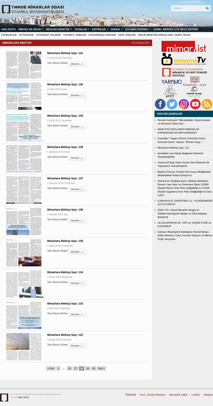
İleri (102, 368)
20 (93, 368)
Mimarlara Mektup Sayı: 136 (65, 209)
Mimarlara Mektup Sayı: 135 (65, 240)
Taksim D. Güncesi (74, 35)
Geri (51, 368)
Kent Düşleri (127, 35)
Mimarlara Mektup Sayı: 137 (65, 178)
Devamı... (77, 64)
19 (87, 368)
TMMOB (130, 394)
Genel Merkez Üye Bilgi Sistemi (175, 29)
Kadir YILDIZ (23, 397)
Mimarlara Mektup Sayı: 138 (65, 147)
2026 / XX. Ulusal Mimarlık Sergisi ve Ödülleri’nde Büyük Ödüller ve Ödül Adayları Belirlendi (182, 213)
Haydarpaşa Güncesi (102, 35)
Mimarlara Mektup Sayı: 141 (65, 53)
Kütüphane (26, 35)
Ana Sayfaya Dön (140, 42)
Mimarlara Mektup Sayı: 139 (65, 115)
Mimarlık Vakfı (178, 394)
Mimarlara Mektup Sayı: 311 (173, 147)
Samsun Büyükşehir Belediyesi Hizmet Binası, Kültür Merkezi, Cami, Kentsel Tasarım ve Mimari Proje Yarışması (185, 235)
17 (75, 368)
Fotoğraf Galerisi (48, 35)
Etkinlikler (9, 35)
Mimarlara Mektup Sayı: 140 (65, 84)
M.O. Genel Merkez (152, 394)
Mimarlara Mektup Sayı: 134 (65, 272)
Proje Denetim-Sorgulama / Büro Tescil (164, 35)
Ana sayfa (8, 29)
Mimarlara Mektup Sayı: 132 (65, 334)
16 (69, 368)
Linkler (195, 394)
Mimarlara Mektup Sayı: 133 (65, 303)
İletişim (208, 394)
